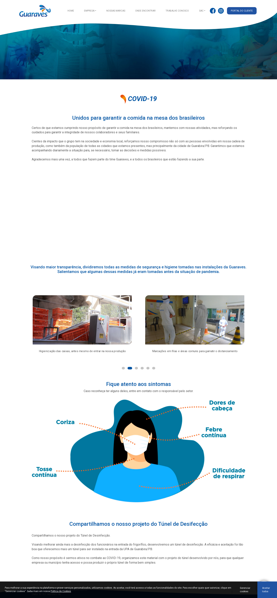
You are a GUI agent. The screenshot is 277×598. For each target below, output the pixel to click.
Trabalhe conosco (177, 10)
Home (71, 10)
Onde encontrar (145, 10)
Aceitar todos (266, 590)
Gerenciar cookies (245, 590)
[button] (123, 368)
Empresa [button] (89, 10)
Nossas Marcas (115, 10)
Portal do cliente (242, 10)
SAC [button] (201, 10)
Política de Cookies (61, 591)
